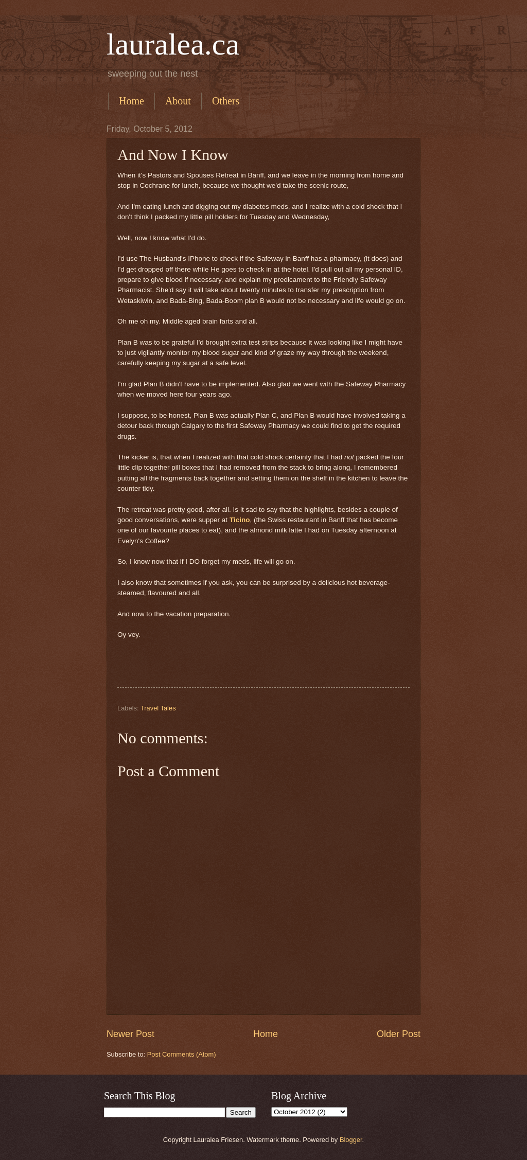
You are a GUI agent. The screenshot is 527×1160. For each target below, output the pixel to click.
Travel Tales (158, 708)
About (178, 100)
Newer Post (130, 1034)
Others (225, 100)
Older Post (398, 1034)
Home (131, 100)
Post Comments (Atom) (181, 1054)
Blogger (351, 1140)
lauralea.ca (173, 44)
